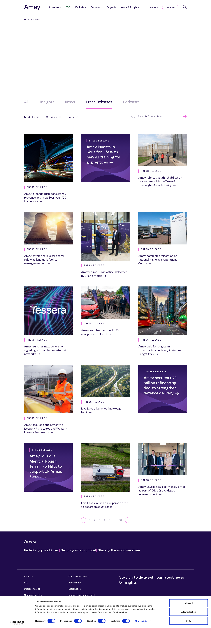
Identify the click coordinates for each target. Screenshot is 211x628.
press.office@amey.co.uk (142, 61)
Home (27, 19)
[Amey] (32, 7)
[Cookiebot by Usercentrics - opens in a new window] (17, 623)
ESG (67, 7)
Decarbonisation (32, 588)
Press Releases (99, 102)
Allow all (188, 603)
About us (28, 576)
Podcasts (131, 102)
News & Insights (129, 7)
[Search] (185, 7)
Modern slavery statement (81, 595)
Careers (154, 7)
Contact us (170, 7)
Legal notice (74, 588)
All (26, 102)
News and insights (33, 595)
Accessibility (74, 582)
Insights (46, 102)
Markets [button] (79, 7)
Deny (188, 621)
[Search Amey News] (159, 116)
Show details (141, 621)
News (70, 102)
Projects (111, 7)
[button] (31, 117)
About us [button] (54, 7)
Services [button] (95, 7)
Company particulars (78, 576)
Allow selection (188, 612)
